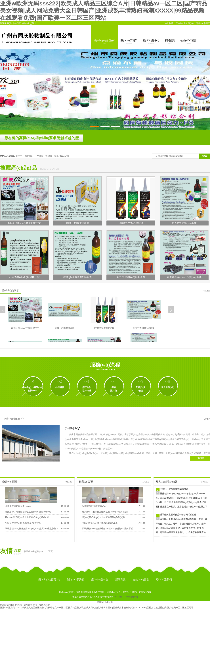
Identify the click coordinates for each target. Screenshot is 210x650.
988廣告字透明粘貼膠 (104, 328)
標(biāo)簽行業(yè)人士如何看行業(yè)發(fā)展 (27, 517)
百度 (50, 551)
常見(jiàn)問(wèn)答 (166, 481)
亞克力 (19, 156)
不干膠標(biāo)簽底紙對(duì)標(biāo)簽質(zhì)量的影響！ (31, 528)
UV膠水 (40, 156)
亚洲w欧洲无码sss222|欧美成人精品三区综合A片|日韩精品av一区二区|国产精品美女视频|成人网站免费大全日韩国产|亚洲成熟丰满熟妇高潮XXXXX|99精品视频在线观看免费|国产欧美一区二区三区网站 (103, 10)
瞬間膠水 (29, 156)
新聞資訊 (170, 42)
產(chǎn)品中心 (151, 42)
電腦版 (100, 602)
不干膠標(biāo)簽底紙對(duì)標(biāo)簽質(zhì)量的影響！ (108, 528)
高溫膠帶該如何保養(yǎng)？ (18, 506)
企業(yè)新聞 (9, 481)
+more (206, 290)
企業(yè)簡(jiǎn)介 (14, 418)
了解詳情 (200, 458)
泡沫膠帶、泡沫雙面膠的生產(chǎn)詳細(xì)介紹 (105, 511)
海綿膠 (48, 156)
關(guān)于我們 (129, 42)
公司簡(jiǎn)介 (73, 428)
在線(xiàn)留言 (188, 42)
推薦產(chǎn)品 (18, 168)
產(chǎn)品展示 (10, 290)
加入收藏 (169, 23)
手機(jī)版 (108, 602)
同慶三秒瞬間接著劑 (64, 328)
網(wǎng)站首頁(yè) (104, 42)
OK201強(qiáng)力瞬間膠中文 (25, 328)
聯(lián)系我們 (203, 23)
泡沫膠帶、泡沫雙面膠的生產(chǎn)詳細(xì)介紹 (28, 511)
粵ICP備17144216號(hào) (126, 596)
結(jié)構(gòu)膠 (61, 156)
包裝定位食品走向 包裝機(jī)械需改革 (23, 523)
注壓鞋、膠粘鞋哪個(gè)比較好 (174, 489)
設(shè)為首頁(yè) (185, 23)
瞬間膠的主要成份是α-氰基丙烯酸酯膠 (178, 514)
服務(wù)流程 (105, 365)
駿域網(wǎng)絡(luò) (33, 551)
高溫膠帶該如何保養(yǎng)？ (94, 506)
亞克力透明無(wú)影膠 (143, 328)
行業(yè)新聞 (86, 481)
